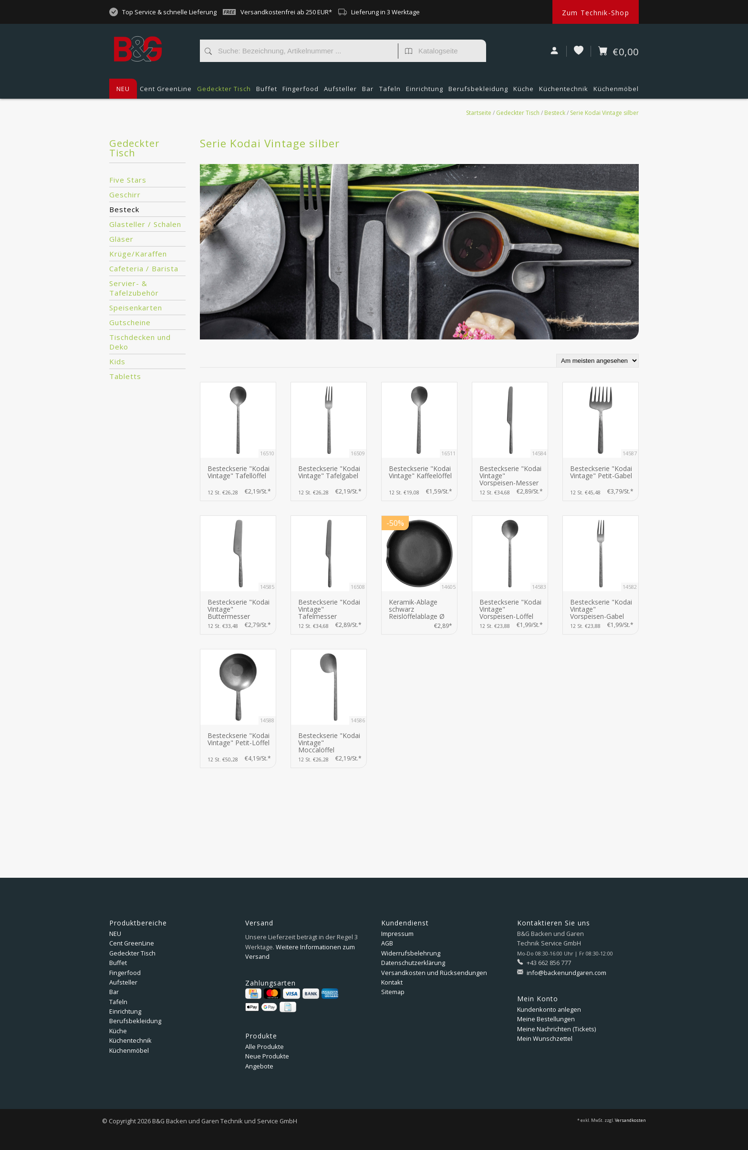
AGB (387, 943)
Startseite (478, 113)
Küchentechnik (563, 91)
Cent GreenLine (166, 88)
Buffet (266, 91)
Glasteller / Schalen (145, 224)
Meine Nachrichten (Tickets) (556, 1029)
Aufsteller (340, 91)
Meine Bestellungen (546, 1019)
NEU (123, 88)
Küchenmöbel (616, 91)
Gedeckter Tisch (224, 91)
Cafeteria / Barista (143, 268)
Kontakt (392, 982)
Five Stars (127, 180)
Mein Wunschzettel (544, 1038)
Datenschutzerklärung (413, 962)
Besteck (554, 113)
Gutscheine (130, 322)
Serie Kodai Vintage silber (604, 113)
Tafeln (390, 91)
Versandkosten (630, 1120)
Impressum (397, 933)
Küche (523, 91)
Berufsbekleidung (478, 91)
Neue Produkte (267, 1056)
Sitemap (393, 991)
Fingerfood (300, 91)
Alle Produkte (264, 1046)
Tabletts (125, 376)
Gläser (121, 239)
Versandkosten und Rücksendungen (434, 972)
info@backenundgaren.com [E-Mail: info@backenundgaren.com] (565, 972)
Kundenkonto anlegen (549, 1009)
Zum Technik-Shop (595, 12)
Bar (368, 91)
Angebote (259, 1066)
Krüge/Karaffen (138, 253)
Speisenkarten (135, 307)
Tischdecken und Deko (140, 341)
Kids (117, 361)
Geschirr (125, 194)
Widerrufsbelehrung (410, 953)
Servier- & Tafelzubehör (134, 288)
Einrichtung (424, 91)
